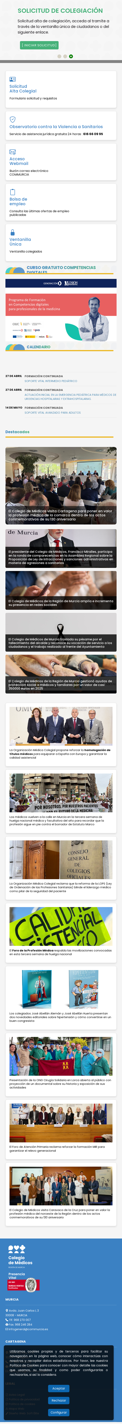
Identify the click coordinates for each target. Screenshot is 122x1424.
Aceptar (58, 1388)
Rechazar (59, 1400)
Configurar (59, 1412)
